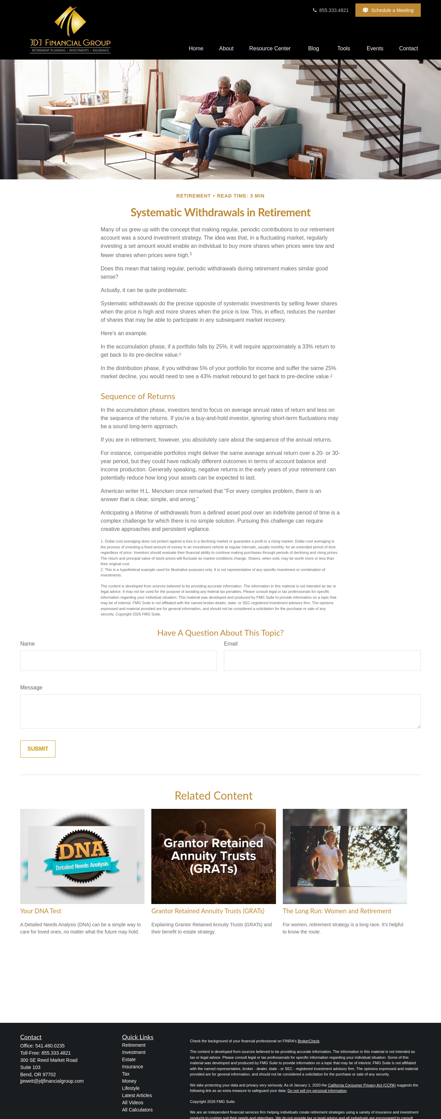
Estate (129, 1059)
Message (31, 687)
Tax (126, 1074)
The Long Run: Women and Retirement (337, 911)
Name (27, 644)
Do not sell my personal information (317, 1091)
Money (129, 1081)
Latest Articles (137, 1095)
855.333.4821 (330, 10)
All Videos (132, 1102)
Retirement (134, 1045)
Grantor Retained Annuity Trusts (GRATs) (207, 911)
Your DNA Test (40, 911)
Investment (134, 1052)
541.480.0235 (50, 1045)
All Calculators (137, 1109)
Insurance (132, 1066)
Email (231, 644)
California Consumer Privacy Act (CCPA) (362, 1085)
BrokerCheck (308, 1041)
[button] (196, 48)
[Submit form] (37, 749)
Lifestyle (131, 1088)
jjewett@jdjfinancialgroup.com (52, 1081)
